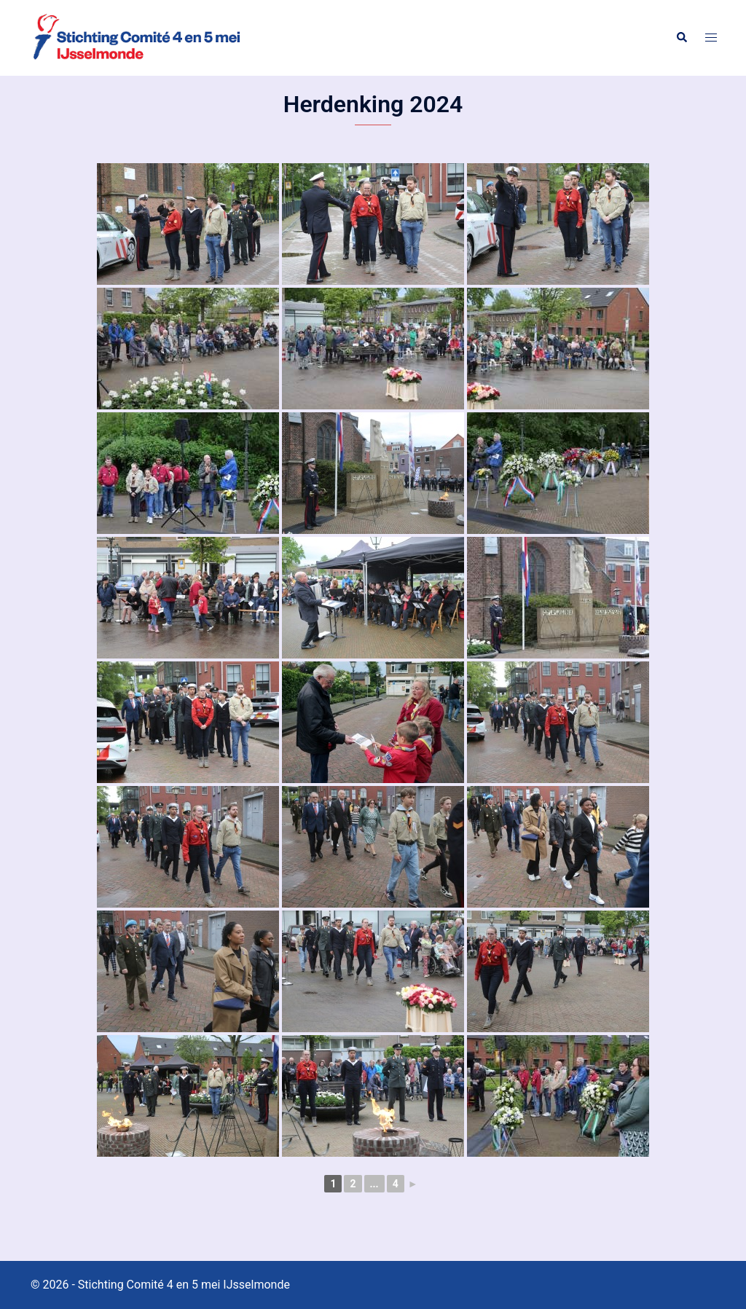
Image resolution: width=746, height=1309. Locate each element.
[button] (681, 38)
